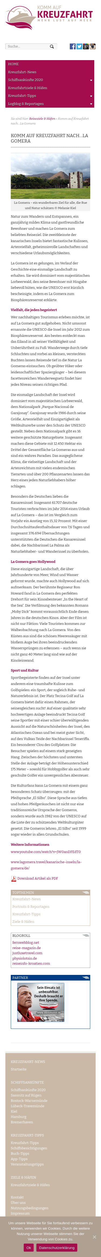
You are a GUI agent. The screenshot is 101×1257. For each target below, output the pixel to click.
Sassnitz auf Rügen (26, 1095)
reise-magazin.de (26, 948)
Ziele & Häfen (23, 922)
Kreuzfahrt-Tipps (49, 97)
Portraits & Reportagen (30, 907)
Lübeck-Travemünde (27, 1106)
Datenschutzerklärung (56, 1248)
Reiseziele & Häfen (42, 119)
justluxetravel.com (27, 953)
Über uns (18, 1203)
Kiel (14, 1111)
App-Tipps (19, 1159)
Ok (28, 1248)
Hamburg (18, 1117)
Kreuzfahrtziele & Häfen (27, 88)
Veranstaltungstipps (27, 1164)
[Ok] (94, 1237)
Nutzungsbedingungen (29, 1208)
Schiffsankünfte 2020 (49, 81)
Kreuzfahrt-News (22, 72)
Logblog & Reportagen (49, 105)
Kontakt (17, 1197)
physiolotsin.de (24, 958)
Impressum (20, 1213)
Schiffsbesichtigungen (29, 1148)
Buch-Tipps (20, 1154)
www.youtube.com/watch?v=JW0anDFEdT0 (46, 852)
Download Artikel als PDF (34, 878)
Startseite (18, 1069)
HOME (13, 64)
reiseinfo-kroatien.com (31, 963)
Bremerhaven (22, 1122)
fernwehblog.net (25, 943)
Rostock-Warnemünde (29, 1101)
